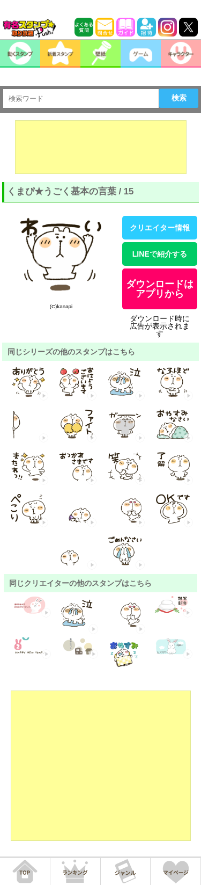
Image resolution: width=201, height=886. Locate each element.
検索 (179, 97)
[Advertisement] (101, 147)
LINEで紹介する (159, 254)
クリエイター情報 (160, 227)
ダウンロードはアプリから (159, 289)
